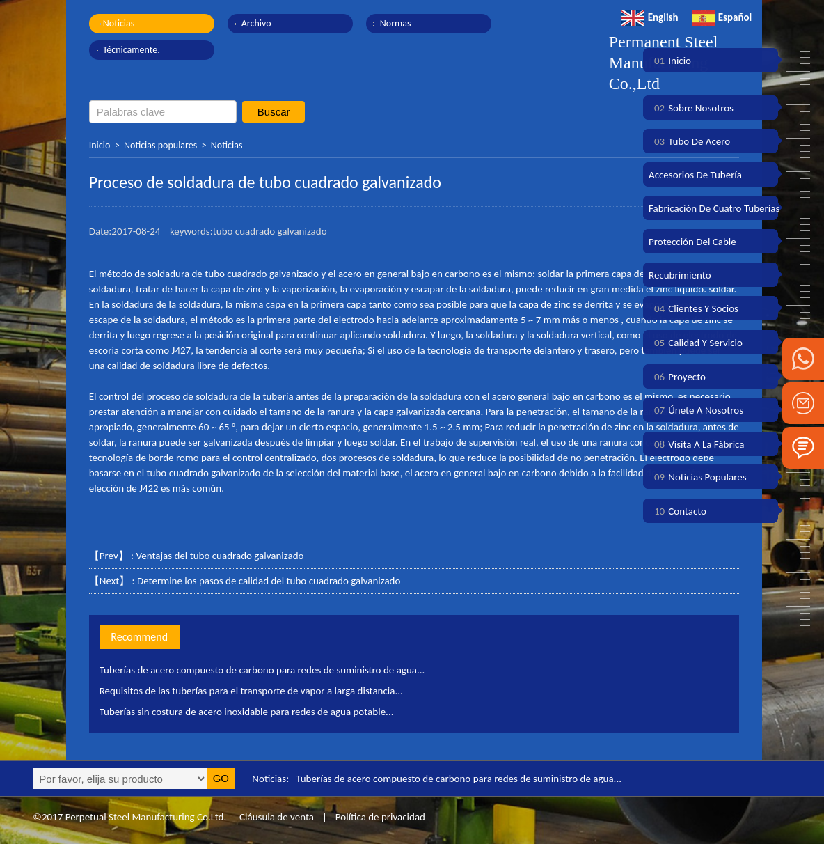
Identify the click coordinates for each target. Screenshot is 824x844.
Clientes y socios (693, 308)
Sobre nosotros (691, 108)
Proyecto (677, 376)
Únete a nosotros (696, 410)
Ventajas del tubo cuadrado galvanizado (219, 555)
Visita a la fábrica (696, 444)
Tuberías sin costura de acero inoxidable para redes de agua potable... (247, 711)
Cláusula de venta (275, 817)
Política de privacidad (380, 817)
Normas (395, 23)
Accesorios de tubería (695, 175)
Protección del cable (692, 241)
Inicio (100, 145)
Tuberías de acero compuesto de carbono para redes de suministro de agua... (262, 670)
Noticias (119, 23)
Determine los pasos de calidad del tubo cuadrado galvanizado (268, 581)
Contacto (677, 511)
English (650, 17)
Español (722, 17)
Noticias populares (160, 145)
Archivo (256, 23)
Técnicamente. (131, 50)
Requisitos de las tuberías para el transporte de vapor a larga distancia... (251, 691)
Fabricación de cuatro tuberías (714, 208)
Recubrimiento (680, 275)
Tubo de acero (689, 141)
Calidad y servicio (696, 342)
